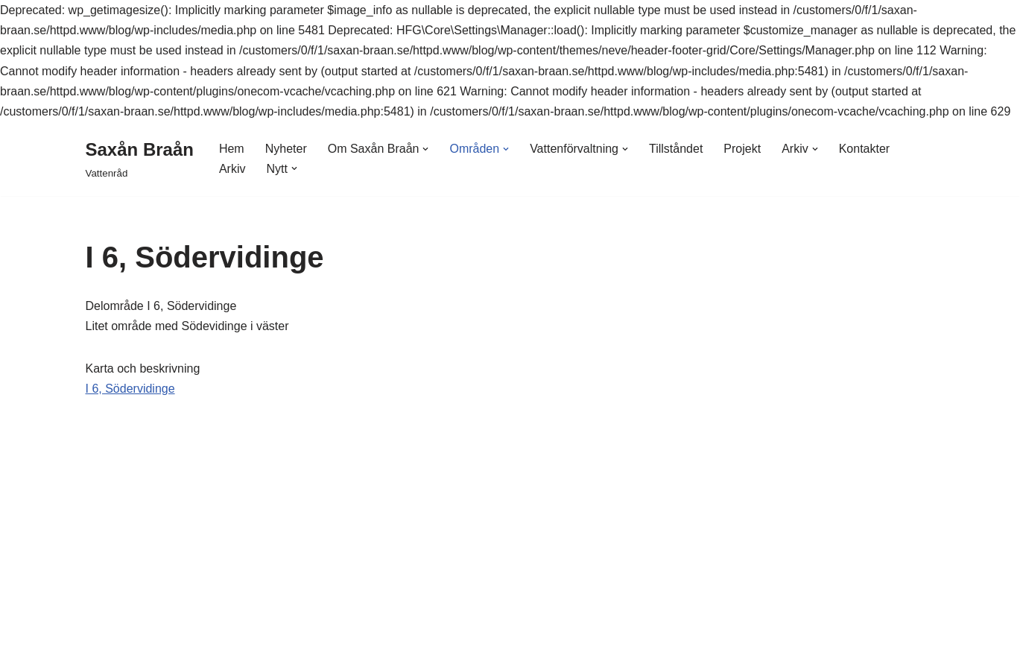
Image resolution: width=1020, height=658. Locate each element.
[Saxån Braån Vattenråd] (140, 158)
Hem (231, 148)
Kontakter (864, 148)
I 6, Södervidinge (130, 388)
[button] (425, 149)
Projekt (742, 148)
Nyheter (286, 148)
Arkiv (232, 168)
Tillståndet (676, 148)
